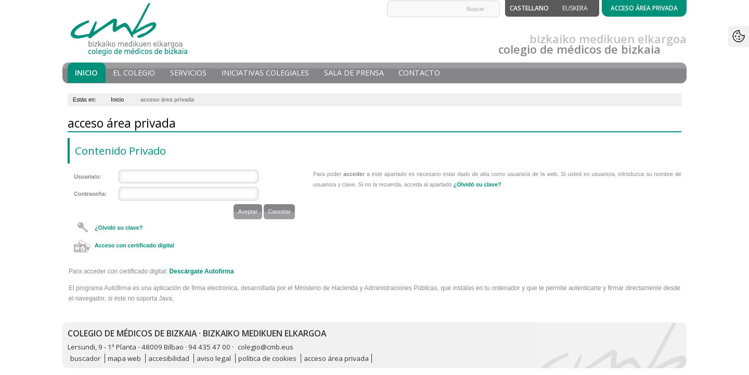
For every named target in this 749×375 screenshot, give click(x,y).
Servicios (188, 73)
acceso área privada (336, 358)
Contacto (419, 73)
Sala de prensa (354, 73)
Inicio (86, 73)
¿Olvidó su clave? (119, 227)
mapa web (124, 358)
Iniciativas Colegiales (265, 73)
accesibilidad (168, 358)
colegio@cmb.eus (265, 347)
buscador (85, 358)
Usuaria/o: (87, 176)
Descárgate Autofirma (201, 271)
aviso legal (214, 358)
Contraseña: (90, 194)
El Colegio (134, 73)
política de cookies (267, 358)
